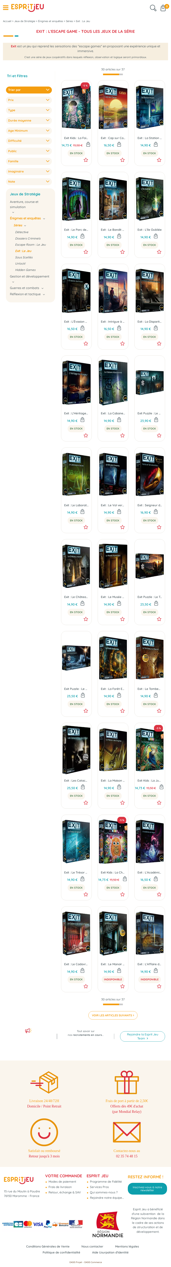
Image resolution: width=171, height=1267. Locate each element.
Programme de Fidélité (105, 1181)
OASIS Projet (75, 1262)
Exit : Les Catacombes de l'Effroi (76, 781)
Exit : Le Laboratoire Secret (76, 506)
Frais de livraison (60, 1187)
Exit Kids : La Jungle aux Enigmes (150, 781)
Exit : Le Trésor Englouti (76, 873)
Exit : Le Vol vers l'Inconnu (113, 506)
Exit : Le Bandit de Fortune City (113, 230)
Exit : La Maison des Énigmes (113, 781)
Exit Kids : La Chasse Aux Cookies (113, 873)
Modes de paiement (62, 1181)
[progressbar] (113, 75)
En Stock (76, 154)
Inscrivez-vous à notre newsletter (147, 1188)
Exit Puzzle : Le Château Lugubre (150, 414)
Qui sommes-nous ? (103, 1192)
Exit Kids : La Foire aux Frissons (76, 139)
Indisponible (113, 980)
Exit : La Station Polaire (150, 139)
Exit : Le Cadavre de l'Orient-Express (76, 965)
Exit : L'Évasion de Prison (76, 322)
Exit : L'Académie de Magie (150, 873)
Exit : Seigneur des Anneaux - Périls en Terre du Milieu (150, 506)
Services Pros (99, 1187)
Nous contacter (92, 1246)
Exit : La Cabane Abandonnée (113, 414)
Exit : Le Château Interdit (76, 598)
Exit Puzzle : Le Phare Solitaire (76, 689)
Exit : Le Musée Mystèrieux (113, 598)
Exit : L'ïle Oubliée (150, 230)
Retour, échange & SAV (64, 1192)
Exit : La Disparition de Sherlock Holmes (150, 322)
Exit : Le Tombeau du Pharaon (150, 689)
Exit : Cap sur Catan (113, 139)
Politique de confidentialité (61, 1252)
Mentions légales (127, 1246)
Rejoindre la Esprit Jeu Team (142, 1036)
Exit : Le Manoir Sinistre (113, 965)
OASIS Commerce (93, 1262)
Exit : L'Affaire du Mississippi (150, 965)
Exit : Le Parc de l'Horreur (76, 230)
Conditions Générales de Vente (48, 1246)
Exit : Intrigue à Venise (113, 322)
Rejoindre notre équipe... (106, 1198)
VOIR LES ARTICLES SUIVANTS (112, 1016)
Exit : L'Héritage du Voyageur (76, 414)
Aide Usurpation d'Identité (110, 1252)
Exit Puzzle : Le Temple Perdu (150, 598)
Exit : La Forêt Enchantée (113, 689)
